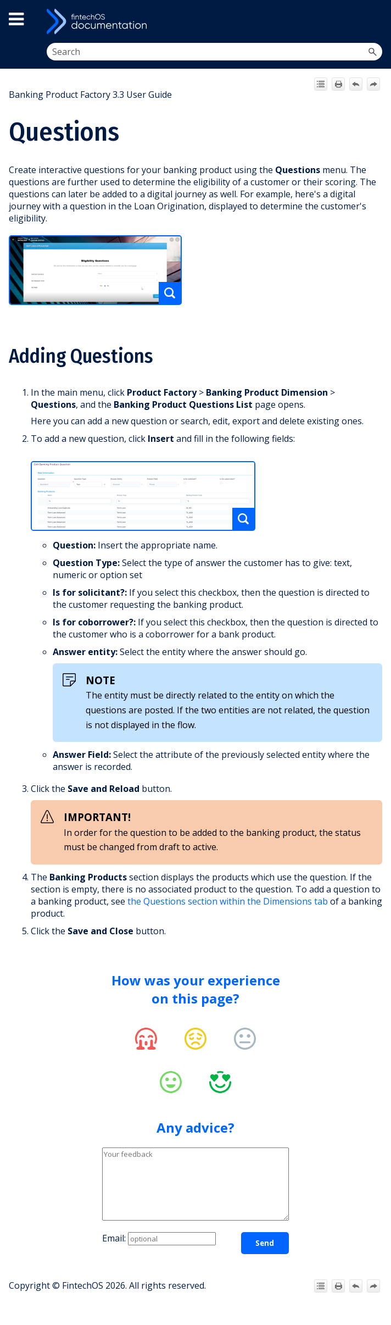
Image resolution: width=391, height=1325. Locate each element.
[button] (372, 51)
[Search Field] (215, 51)
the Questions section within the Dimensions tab (227, 901)
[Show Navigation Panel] (372, 21)
